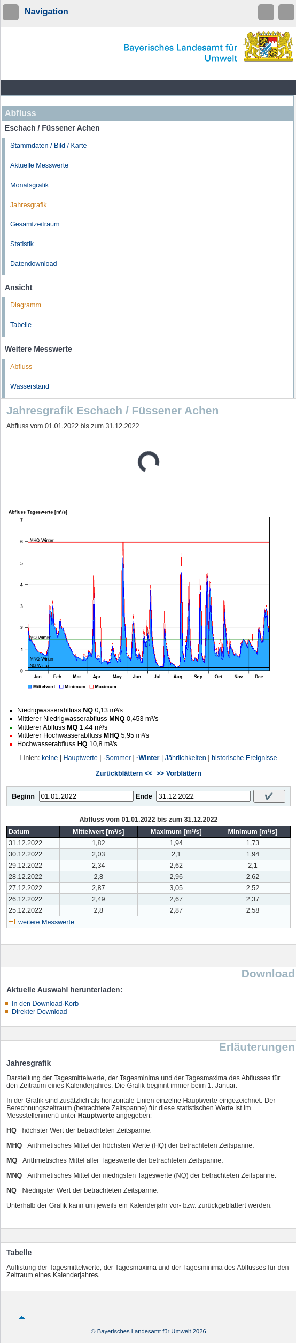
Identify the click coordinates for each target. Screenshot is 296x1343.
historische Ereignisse (244, 758)
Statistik (22, 244)
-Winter (147, 758)
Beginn (23, 796)
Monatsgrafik (29, 185)
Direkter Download (39, 1011)
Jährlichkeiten (185, 758)
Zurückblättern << (124, 773)
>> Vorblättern (178, 773)
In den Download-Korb (45, 1003)
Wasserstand (29, 386)
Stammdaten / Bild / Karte (48, 145)
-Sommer (117, 758)
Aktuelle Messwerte (39, 165)
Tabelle (21, 325)
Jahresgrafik (28, 205)
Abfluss (21, 366)
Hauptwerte (80, 758)
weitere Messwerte (46, 922)
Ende (144, 796)
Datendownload (33, 264)
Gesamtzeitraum (34, 224)
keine (50, 758)
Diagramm (25, 305)
